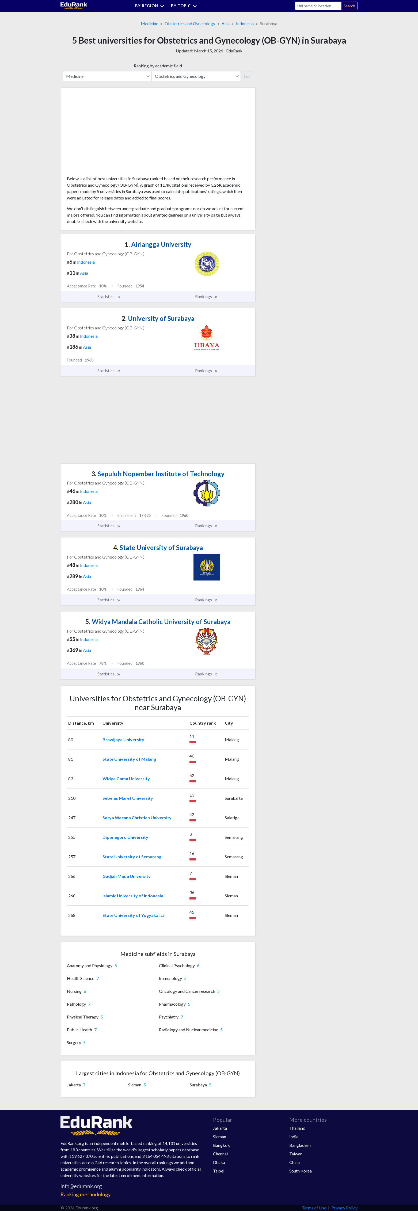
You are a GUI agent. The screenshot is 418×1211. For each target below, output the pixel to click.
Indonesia (245, 23)
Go (247, 76)
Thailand (297, 1128)
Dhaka (219, 1162)
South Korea (300, 1170)
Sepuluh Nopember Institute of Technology (158, 474)
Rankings (206, 296)
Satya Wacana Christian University (137, 817)
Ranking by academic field (158, 65)
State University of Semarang (131, 856)
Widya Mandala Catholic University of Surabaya (157, 621)
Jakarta (220, 1128)
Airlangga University (158, 244)
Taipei (218, 1170)
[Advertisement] (107, 133)
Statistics (109, 296)
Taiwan (295, 1153)
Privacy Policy (344, 1207)
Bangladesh (300, 1145)
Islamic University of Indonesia (132, 895)
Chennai (220, 1153)
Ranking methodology (85, 1194)
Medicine (149, 23)
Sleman (219, 1136)
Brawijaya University (123, 739)
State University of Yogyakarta (133, 915)
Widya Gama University (126, 778)
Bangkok (221, 1145)
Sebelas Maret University (127, 798)
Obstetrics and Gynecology (190, 23)
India (293, 1136)
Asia (226, 23)
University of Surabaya (157, 318)
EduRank (234, 50)
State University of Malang (129, 759)
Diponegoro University (125, 837)
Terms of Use (314, 1207)
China (294, 1162)
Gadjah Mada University (126, 876)
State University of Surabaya (158, 547)
